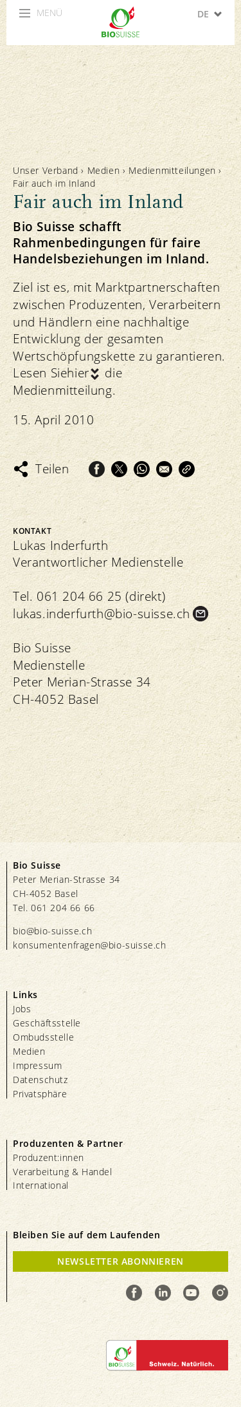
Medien (103, 170)
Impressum (37, 1065)
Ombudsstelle (43, 1037)
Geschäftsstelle (47, 1023)
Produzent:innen (48, 1157)
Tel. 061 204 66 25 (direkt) (89, 596)
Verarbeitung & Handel (62, 1172)
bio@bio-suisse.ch (52, 931)
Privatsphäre (40, 1094)
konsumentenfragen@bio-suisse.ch (89, 945)
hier (78, 372)
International (41, 1185)
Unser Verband (45, 170)
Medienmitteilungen (172, 170)
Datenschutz (40, 1079)
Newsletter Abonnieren (120, 1261)
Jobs (22, 1009)
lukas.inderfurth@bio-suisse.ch (101, 613)
